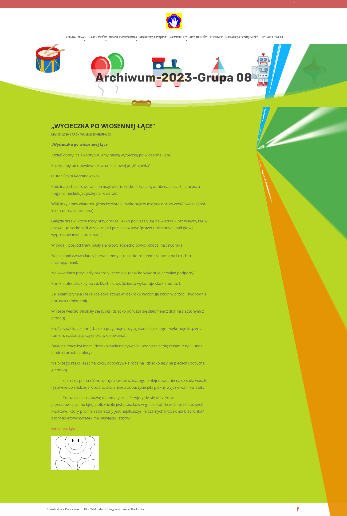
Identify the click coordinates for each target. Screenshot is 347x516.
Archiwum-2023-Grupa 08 (91, 134)
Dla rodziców (96, 37)
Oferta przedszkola (123, 37)
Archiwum (275, 37)
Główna (69, 37)
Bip (262, 37)
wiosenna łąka (63, 428)
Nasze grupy (178, 37)
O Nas (81, 37)
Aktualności (198, 37)
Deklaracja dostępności (241, 37)
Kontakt (216, 37)
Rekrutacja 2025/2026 (153, 37)
